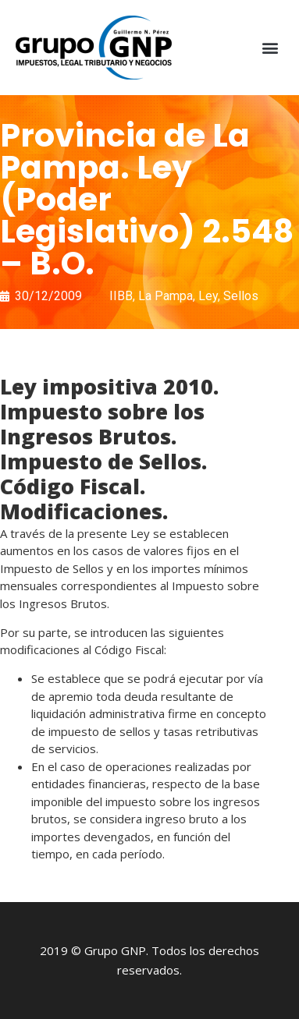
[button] (270, 48)
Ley (208, 295)
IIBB (121, 295)
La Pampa (165, 295)
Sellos (240, 295)
